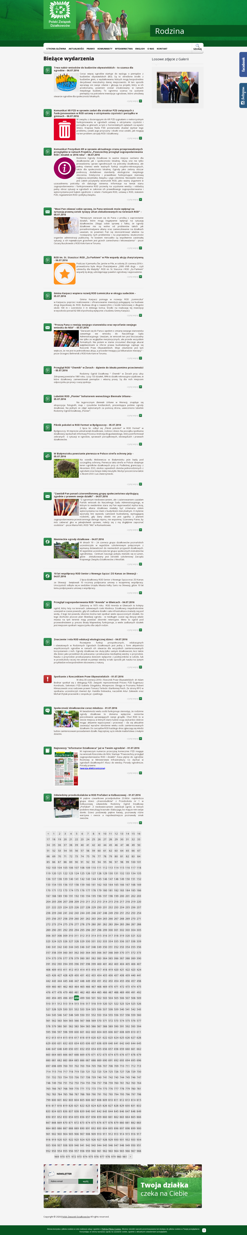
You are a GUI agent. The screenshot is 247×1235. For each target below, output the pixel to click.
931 (122, 1139)
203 (139, 896)
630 (54, 1043)
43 (99, 845)
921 (65, 1139)
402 (110, 964)
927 (99, 1139)
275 (65, 924)
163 (105, 884)
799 (48, 1100)
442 (48, 981)
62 (110, 850)
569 (93, 1020)
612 (48, 1037)
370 (122, 952)
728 (127, 1071)
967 (133, 1151)
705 (93, 1066)
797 (133, 1094)
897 (122, 1128)
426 (54, 975)
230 (99, 907)
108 (82, 867)
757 (99, 1083)
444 (59, 981)
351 (110, 947)
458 (139, 981)
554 (105, 1015)
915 (127, 1134)
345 (76, 947)
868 (54, 1122)
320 (127, 935)
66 (133, 850)
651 (76, 1049)
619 (88, 1037)
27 (104, 839)
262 (88, 918)
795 (122, 1094)
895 (110, 1128)
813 (127, 1100)
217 (122, 901)
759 (110, 1083)
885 (54, 1128)
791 (99, 1094)
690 (105, 1060)
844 (110, 1111)
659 (122, 1049)
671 (93, 1054)
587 (99, 1026)
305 (139, 930)
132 (122, 873)
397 (82, 964)
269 (127, 918)
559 (133, 1015)
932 (127, 1139)
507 (127, 998)
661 (133, 1049)
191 (71, 896)
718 (71, 1071)
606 (110, 1032)
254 (139, 913)
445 (65, 981)
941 (82, 1145)
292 (65, 930)
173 (65, 890)
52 (53, 850)
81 (121, 856)
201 (127, 896)
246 (93, 913)
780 (133, 1088)
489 (122, 992)
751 (65, 1083)
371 (127, 952)
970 (62, 1156)
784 (59, 1094)
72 (70, 856)
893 (99, 1128)
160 (88, 884)
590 (116, 1026)
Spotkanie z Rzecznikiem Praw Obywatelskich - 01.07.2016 (88, 676)
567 (82, 1020)
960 (93, 1151)
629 (48, 1043)
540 (122, 1009)
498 (76, 998)
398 (88, 964)
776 (110, 1088)
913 (116, 1134)
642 (122, 1043)
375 (54, 958)
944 (99, 1145)
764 (139, 1083)
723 (99, 1071)
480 (71, 992)
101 (139, 862)
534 (88, 1009)
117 (133, 867)
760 (116, 1083)
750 (59, 1083)
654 (93, 1049)
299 (105, 930)
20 (65, 839)
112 (105, 867)
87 (59, 862)
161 (93, 884)
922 (71, 1139)
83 (133, 856)
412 (71, 969)
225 (71, 907)
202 (133, 896)
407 (139, 964)
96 (110, 862)
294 (76, 930)
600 (76, 1032)
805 (82, 1100)
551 (88, 1015)
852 (59, 1117)
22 (76, 839)
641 (116, 1043)
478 (59, 992)
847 (127, 1111)
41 (87, 845)
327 (71, 941)
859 (99, 1117)
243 (76, 913)
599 (71, 1032)
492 (139, 992)
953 (54, 1151)
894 (105, 1128)
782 (48, 1094)
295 (82, 930)
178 (93, 890)
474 (133, 986)
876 (99, 1122)
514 (71, 1003)
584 (82, 1026)
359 (59, 952)
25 (93, 839)
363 (82, 952)
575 (127, 1020)
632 (65, 1043)
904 (65, 1134)
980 (119, 1156)
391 (48, 964)
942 (88, 1145)
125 (82, 873)
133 (127, 873)
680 (48, 1060)
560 (139, 1015)
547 (65, 1015)
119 (48, 873)
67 (138, 850)
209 (76, 901)
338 (133, 941)
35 (53, 845)
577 (139, 1020)
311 (76, 935)
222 (54, 907)
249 (110, 913)
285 (122, 924)
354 (127, 947)
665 (59, 1054)
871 (71, 1122)
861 (110, 1117)
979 (113, 1156)
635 (82, 1043)
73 (76, 856)
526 (139, 1003)
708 (110, 1066)
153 (48, 884)
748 (48, 1083)
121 (59, 873)
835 (59, 1111)
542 (133, 1009)
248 (105, 913)
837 (71, 1111)
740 (99, 1077)
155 (59, 884)
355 (133, 947)
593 (133, 1026)
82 (127, 856)
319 (122, 935)
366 (99, 952)
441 (139, 975)
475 (139, 986)
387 (122, 958)
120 (54, 873)
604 (99, 1032)
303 (127, 930)
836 (65, 1111)
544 (48, 1015)
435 (105, 975)
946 (110, 1145)
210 (82, 901)
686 (82, 1060)
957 (76, 1151)
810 (110, 1100)
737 (82, 1077)
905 (71, 1134)
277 (76, 924)
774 (99, 1088)
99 (127, 862)
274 (59, 924)
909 (93, 1134)
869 (59, 1122)
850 (48, 1117)
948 (122, 1145)
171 (54, 890)
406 (133, 964)
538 (110, 1009)
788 (82, 1094)
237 (139, 907)
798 (139, 1094)
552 (93, 1015)
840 (88, 1111)
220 (139, 901)
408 (48, 969)
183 (122, 890)
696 (139, 1060)
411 (65, 969)
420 (116, 969)
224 (65, 907)
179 (99, 890)
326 (65, 941)
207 (65, 901)
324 (54, 941)
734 (65, 1077)
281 (99, 924)
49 (133, 845)
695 (133, 1060)
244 (82, 913)
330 (88, 941)
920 (59, 1139)
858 (93, 1117)
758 (105, 1083)
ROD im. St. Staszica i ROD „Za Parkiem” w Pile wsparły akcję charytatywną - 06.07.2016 (98, 259)
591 (122, 1026)
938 (65, 1145)
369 (116, 952)
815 (139, 1100)
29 (116, 839)
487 (110, 992)
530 (65, 1009)
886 (59, 1128)
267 (116, 918)
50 (138, 845)
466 (88, 986)
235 (127, 907)
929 (110, 1139)
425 (48, 975)
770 (76, 1088)
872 (76, 1122)
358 (54, 952)
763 (133, 1083)
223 (59, 907)
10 (104, 833)
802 (65, 1100)
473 (127, 986)
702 (76, 1066)
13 (121, 833)
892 (93, 1128)
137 (54, 879)
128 (99, 873)
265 (105, 918)
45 (110, 845)
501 (93, 998)
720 (82, 1071)
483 (88, 992)
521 (110, 1003)
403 (116, 964)
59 (93, 850)
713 (139, 1066)
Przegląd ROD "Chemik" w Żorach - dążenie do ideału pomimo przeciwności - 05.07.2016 (98, 369)
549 (76, 1015)
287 (133, 924)
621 (99, 1037)
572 (110, 1020)
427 (59, 975)
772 (88, 1088)
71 (65, 856)
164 (110, 884)
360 (65, 952)
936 (54, 1145)
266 (110, 918)
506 (122, 998)
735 (71, 1077)
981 (124, 1156)
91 (82, 862)
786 (71, 1094)
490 (127, 992)
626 (127, 1037)
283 (110, 924)
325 (59, 941)
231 (105, 907)
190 (65, 896)
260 (76, 918)
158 (76, 884)
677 (127, 1054)
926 (93, 1139)
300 (110, 930)
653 (88, 1049)
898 (127, 1128)
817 (54, 1105)
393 (59, 964)
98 (121, 862)
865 (133, 1117)
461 (59, 986)
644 (133, 1043)
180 (105, 890)
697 (48, 1066)
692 (116, 1060)
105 (65, 867)
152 (139, 879)
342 (59, 947)
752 (71, 1083)
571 (105, 1020)
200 (122, 896)
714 (48, 1071)
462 (65, 986)
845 (116, 1111)
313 (88, 935)
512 (59, 1003)
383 (99, 958)
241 (65, 913)
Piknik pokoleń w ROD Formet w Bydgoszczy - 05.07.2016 (87, 424)
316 (105, 935)
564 (65, 1020)
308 (59, 935)
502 (99, 998)
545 (54, 1015)
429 (71, 975)
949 (127, 1145)
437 (116, 975)
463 (71, 986)
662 (139, 1049)
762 (127, 1083)
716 (59, 1071)
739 (93, 1077)
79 (110, 856)
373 (139, 952)
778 (122, 1088)
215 (110, 901)
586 (93, 1026)
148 (116, 879)
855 (76, 1117)
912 (110, 1134)
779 (127, 1088)
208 (71, 901)
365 (93, 952)
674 (110, 1054)
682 (59, 1060)
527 (48, 1009)
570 (99, 1020)
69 (53, 856)
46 (116, 845)
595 (48, 1032)
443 (54, 981)
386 (116, 958)
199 (116, 896)
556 (116, 1015)
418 (105, 969)
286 (127, 924)
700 (65, 1066)
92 (87, 862)
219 (133, 901)
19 (59, 839)
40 (82, 845)
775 (105, 1088)
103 (54, 867)
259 (71, 918)
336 (122, 941)
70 (59, 856)
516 (82, 1003)
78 (104, 856)
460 (54, 986)
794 (116, 1094)
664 (54, 1054)
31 (127, 839)
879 (116, 1122)
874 (88, 1122)
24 (87, 839)
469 (105, 986)
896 (116, 1128)
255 (48, 918)
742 (110, 1077)
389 (133, 958)
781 (139, 1088)
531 (71, 1009)
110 (93, 867)
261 (82, 918)
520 (105, 1003)
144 (93, 879)
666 (65, 1054)
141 (76, 879)
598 (65, 1032)
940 (76, 1145)
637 (93, 1043)
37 (65, 845)
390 (139, 958)
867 (48, 1122)
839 (82, 1111)
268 (122, 918)
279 (88, 924)
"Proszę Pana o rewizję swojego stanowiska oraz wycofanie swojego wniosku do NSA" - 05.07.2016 (95, 326)
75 (87, 856)
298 (99, 930)
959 (88, 1151)
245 (88, 913)
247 (99, 913)
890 (82, 1128)
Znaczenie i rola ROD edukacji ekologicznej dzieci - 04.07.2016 (90, 639)
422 (127, 969)
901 (48, 1134)
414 (82, 969)
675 (116, 1054)
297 (93, 930)
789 (88, 1094)
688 (93, 1060)
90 (76, 862)
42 (93, 845)
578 (48, 1026)
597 (59, 1032)
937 (59, 1145)
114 (116, 867)
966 (127, 1151)
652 (82, 1049)
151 (133, 879)
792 (105, 1094)
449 (88, 981)
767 (59, 1088)
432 (88, 975)
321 (133, 935)
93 (93, 862)
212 (93, 901)
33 (138, 839)
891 (88, 1128)
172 (59, 890)
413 (76, 969)
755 (88, 1083)
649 (65, 1049)
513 (65, 1003)
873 (82, 1122)
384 (105, 958)
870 (65, 1122)
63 (116, 850)
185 (133, 890)
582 (71, 1026)
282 (105, 924)
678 (133, 1054)
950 (133, 1145)
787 (76, 1094)
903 (59, 1134)
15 (133, 833)
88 (65, 862)
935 (48, 1145)
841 (93, 1111)
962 (105, 1151)
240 (59, 913)
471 (116, 986)
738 (88, 1077)
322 (139, 935)
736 (76, 1077)
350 (105, 947)
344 (71, 947)
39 (76, 845)
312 (82, 935)
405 (127, 964)
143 (88, 879)
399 (93, 964)
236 (133, 907)
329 (82, 941)
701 (71, 1066)
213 (99, 901)
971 (68, 1156)
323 (48, 941)
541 (127, 1009)
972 (74, 1156)
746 (133, 1077)
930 (116, 1139)
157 (71, 884)
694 (127, 1060)
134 (133, 873)
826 (105, 1105)
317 (110, 935)
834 (54, 1111)
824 (93, 1105)
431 (82, 975)
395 (71, 964)
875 (93, 1122)
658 (116, 1049)
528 (54, 1009)
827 (110, 1105)
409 (54, 969)
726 (116, 1071)
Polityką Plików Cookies (111, 1229)
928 (105, 1139)
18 (53, 839)
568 (88, 1020)
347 (88, 947)
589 (110, 1026)
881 (127, 1122)
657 (110, 1049)
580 (59, 1026)
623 (110, 1037)
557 (122, 1015)
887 (65, 1128)
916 (133, 1134)
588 (105, 1026)
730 (139, 1071)
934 (139, 1139)
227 (82, 907)
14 (127, 833)
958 (82, 1151)
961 (99, 1151)
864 (127, 1117)
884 (48, 1128)
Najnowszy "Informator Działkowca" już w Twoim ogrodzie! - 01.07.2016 (96, 748)
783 (54, 1094)
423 (133, 969)
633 (71, 1043)
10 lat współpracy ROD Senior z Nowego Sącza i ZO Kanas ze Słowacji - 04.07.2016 (96, 575)
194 (88, 896)
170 (48, 890)
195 (93, 896)
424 (139, 969)
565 (71, 1020)
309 (65, 935)
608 (122, 1032)
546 (59, 1015)
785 (65, 1094)
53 (59, 850)
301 (116, 930)
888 (71, 1128)
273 (54, 924)
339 (139, 941)
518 (93, 1003)
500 (88, 998)
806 (88, 1100)
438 (122, 975)
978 (108, 1156)
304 (133, 930)
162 (99, 884)
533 (82, 1009)
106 (71, 867)
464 (76, 986)
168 (133, 884)
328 (76, 941)
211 (88, 901)
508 (133, 998)
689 (99, 1060)
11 (110, 833)
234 (122, 907)
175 (76, 890)
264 (99, 918)
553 (99, 1015)
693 (122, 1060)
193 (82, 896)
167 (127, 884)
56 (76, 850)
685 (76, 1060)
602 (88, 1032)
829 (122, 1105)
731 (48, 1077)
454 (116, 981)
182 (116, 890)
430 (76, 975)
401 (105, 964)
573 (116, 1020)
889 (76, 1128)
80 (116, 856)
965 (122, 1151)
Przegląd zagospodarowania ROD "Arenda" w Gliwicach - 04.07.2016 (94, 602)
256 (54, 918)
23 (82, 839)
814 (133, 1100)
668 (76, 1054)
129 (105, 873)
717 (65, 1071)
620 (93, 1037)
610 (133, 1032)
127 (93, 873)
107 (76, 867)
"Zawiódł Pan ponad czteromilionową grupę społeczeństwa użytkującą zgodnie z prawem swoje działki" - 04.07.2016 (96, 495)
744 (122, 1077)
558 (127, 1015)
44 (104, 845)
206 (59, 901)
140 (71, 879)
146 (105, 879)
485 (99, 992)
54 (65, 850)
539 (116, 1009)
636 (88, 1043)
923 (76, 1139)
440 (133, 975)
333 (105, 941)
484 (93, 992)
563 (59, 1020)
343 (65, 947)
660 (127, 1049)
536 (99, 1009)
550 (82, 1015)
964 (116, 1151)
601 (82, 1032)
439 (127, 975)
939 (71, 1145)
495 (59, 998)
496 (65, 998)
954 (59, 1151)
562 (54, 1020)
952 (48, 1151)
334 (110, 941)
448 (82, 981)
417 (99, 969)
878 (110, 1122)
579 (54, 1026)
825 (99, 1105)
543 (139, 1009)
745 (127, 1077)
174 (71, 890)
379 (76, 958)
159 (82, 884)
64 (121, 850)
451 (99, 981)
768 (65, 1088)
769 (71, 1088)
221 (48, 907)
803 (71, 1100)
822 (82, 1105)
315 (99, 935)
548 (71, 1015)
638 (99, 1043)
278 (82, 924)
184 (127, 890)
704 (88, 1066)
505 (116, 998)
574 (122, 1020)
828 (116, 1105)
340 (48, 947)
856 (82, 1117)
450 (93, 981)
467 (93, 986)
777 (116, 1088)
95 (104, 862)
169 (139, 884)
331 (93, 941)
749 (54, 1083)
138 (59, 879)
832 (139, 1105)
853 (65, 1117)
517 (88, 1003)
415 (88, 969)
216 (116, 901)
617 (76, 1037)
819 (65, 1105)
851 (54, 1117)
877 (105, 1122)
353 (122, 947)
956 (71, 1151)
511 (54, 1003)
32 (133, 839)
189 (59, 896)
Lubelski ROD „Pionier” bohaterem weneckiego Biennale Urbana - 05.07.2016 (93, 398)
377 (65, 958)
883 (139, 1122)
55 (70, 850)
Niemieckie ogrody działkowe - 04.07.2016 (79, 539)
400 (99, 964)
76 (93, 856)
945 (105, 1145)
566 (76, 1020)
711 (127, 1066)
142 (82, 879)
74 (82, 856)
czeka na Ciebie (164, 1189)
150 (127, 879)
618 (82, 1037)
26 (99, 839)
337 (127, 941)
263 (93, 918)
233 (116, 907)
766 (54, 1088)
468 (99, 986)
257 (59, 918)
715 (54, 1071)
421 (122, 969)
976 (96, 1156)
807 (93, 1100)
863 (122, 1117)
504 (110, 998)
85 (48, 862)
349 (99, 947)
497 (71, 998)
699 (59, 1066)
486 (105, 992)
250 (116, 913)
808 (99, 1100)
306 (48, 935)
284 (116, 924)
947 (116, 1145)
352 (116, 947)
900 (139, 1128)
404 (122, 964)
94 (99, 862)
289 (48, 930)
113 (110, 867)
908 (88, 1134)
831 (133, 1105)
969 (56, 1156)
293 (71, 930)
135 (139, 873)
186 (139, 890)
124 (76, 873)
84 (138, 856)
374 (48, 958)
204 (48, 901)
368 (110, 952)
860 (105, 1117)
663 (48, 1054)
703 (82, 1066)
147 (110, 879)
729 (133, 1071)
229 (93, 907)
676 (122, 1054)
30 (121, 839)
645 (139, 1043)
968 (139, 1151)
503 (105, 998)
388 (127, 958)
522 (116, 1003)
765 (48, 1088)
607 (116, 1032)
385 (110, 958)
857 (88, 1117)
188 (54, 896)
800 (54, 1100)
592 (127, 1026)
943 (93, 1145)
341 (54, 947)
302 (122, 930)
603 (93, 1032)
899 (133, 1128)
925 (88, 1139)
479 (65, 992)
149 (122, 879)
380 (82, 958)
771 (82, 1088)
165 (116, 884)
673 (105, 1054)
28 (110, 839)
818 (59, 1105)
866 (139, 1117)
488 (116, 992)
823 (88, 1105)
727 (122, 1071)
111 (99, 867)
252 (127, 913)
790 (93, 1094)
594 (139, 1026)
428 (65, 975)
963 (110, 1151)
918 (48, 1139)
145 (99, 879)
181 (110, 890)
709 (116, 1066)
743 (116, 1077)
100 (133, 862)
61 (104, 850)
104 (59, 867)
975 (90, 1156)
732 (54, 1077)
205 (54, 901)
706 (99, 1066)
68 (48, 856)
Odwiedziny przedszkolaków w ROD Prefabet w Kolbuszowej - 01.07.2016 (97, 795)
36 (59, 845)
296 (88, 930)
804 (76, 1100)
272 (48, 924)
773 (93, 1088)
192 (76, 896)
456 (127, 981)
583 (76, 1026)
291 (59, 930)
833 (48, 1111)
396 (76, 964)
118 (139, 867)
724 (105, 1071)
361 (71, 952)
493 (48, 998)
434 (99, 975)
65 (127, 850)
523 (122, 1003)
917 (139, 1134)
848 (133, 1111)
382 (93, 958)
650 (71, 1049)
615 (65, 1037)
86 (53, 862)
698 (54, 1066)
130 (110, 873)
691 (110, 1060)
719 (76, 1071)
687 (88, 1060)
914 (122, 1134)
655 (99, 1049)
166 (122, 884)
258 (65, 918)
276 (71, 924)
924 (82, 1139)
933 (133, 1139)
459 (48, 986)
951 (139, 1145)
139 (65, 879)
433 (93, 975)
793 (110, 1094)
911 (105, 1134)
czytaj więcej (134, 100)
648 (59, 1049)
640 (110, 1043)
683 (65, 1060)
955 (65, 1151)
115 (122, 867)
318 (116, 935)
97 (116, 862)
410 (59, 969)
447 (76, 981)
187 (48, 896)
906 (76, 1134)
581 (65, 1026)
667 (71, 1054)
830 (127, 1105)
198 (110, 896)
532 (76, 1009)
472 (122, 986)
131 (116, 873)
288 (139, 924)
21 (70, 839)
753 (76, 1083)
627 (133, 1037)
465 (82, 986)
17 (48, 839)
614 (59, 1037)
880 (122, 1122)
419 (110, 969)
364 (88, 952)
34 (48, 845)
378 (71, 958)
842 (99, 1111)
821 (76, 1105)
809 (105, 1100)
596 (54, 1032)
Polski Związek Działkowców (75, 1216)
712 (133, 1066)
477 (54, 992)
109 (88, 867)
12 (116, 833)
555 (110, 1015)
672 (99, 1054)
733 (59, 1077)
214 (105, 901)
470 (110, 986)
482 (82, 992)
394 (65, 964)
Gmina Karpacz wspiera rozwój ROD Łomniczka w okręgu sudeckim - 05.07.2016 (95, 295)
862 (116, 1117)
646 (48, 1049)
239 (54, 913)
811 (116, 1100)
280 (93, 924)
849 (139, 1111)
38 (70, 845)
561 (48, 1020)
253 (133, 913)
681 (54, 1060)
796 (127, 1094)
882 (133, 1122)
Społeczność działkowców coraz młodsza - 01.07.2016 (85, 708)
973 (79, 1156)
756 (93, 1083)
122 (65, 873)
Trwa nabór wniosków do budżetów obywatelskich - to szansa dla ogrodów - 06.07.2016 (93, 69)
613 (54, 1037)
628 (139, 1037)
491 (133, 992)
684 (71, 1060)
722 (93, 1071)
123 (71, 873)
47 (121, 845)
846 (122, 1111)
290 (54, 930)
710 (122, 1066)
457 (133, 981)
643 (127, 1043)
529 (59, 1009)
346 (82, 947)
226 (76, 907)
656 (105, 1049)
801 (59, 1100)
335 (116, 941)
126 (88, 873)
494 (54, 998)
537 (105, 1009)
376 (59, 958)
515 (76, 1003)
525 (133, 1003)
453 (110, 981)
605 (105, 1032)
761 (122, 1083)
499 (82, 998)
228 (88, 907)
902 (54, 1134)
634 (76, 1043)
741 (105, 1077)
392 (54, 964)
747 (139, 1077)
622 (105, 1037)
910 (99, 1134)
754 (82, 1083)
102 (48, 867)
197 (105, 896)
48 (127, 845)
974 (85, 1156)
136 (48, 879)
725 (110, 1071)
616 (71, 1037)
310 (71, 935)
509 (139, 998)
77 (99, 856)
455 (122, 981)
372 (133, 952)
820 (71, 1105)
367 (105, 952)
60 (99, 850)
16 (138, 833)
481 (76, 992)
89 (70, 862)
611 (139, 1032)
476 (48, 992)
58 (87, 850)
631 (59, 1043)
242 (71, 913)
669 (82, 1054)
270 (133, 918)
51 (48, 850)
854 (71, 1117)
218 (127, 901)
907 (82, 1134)
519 (99, 1003)
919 (54, 1139)
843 (105, 1111)
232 (110, 907)
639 (105, 1043)
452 (105, 981)
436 (110, 975)
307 (54, 935)
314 (93, 935)
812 (122, 1100)
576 (133, 1020)
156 (65, 884)
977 (102, 1156)
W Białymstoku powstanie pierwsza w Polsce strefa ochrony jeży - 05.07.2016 (94, 455)
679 (139, 1054)
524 (127, 1003)
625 (122, 1037)
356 (139, 947)
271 (139, 918)
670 (88, 1054)
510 (48, 1003)
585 (88, 1026)
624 (116, 1037)
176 (82, 890)
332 (99, 941)
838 (76, 1111)
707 (105, 1066)
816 (48, 1105)
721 (88, 1071)
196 (99, 896)
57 (82, 850)
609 (127, 1032)
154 (54, 884)
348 (93, 947)
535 (93, 1009)
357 (48, 952)
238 (48, 913)
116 (127, 867)
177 (88, 890)
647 (54, 1049)
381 (88, 958)
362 (76, 952)
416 (93, 969)
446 (71, 981)
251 (122, 913)
